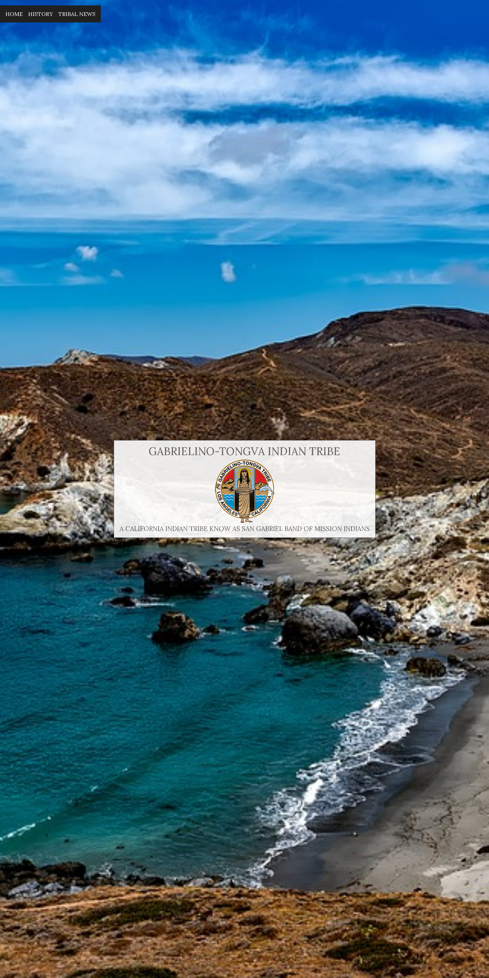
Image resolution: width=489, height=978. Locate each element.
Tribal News (76, 14)
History (40, 14)
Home (14, 14)
